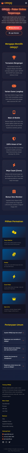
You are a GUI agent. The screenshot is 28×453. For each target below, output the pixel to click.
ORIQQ (6, 3)
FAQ (3, 419)
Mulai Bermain (14, 28)
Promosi (4, 406)
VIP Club (4, 408)
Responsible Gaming (7, 426)
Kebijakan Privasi (6, 421)
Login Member (14, 33)
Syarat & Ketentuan (7, 423)
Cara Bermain (6, 403)
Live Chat (4, 411)
